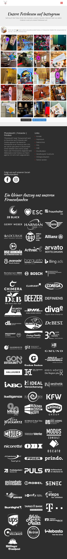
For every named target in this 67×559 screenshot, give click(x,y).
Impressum (40, 139)
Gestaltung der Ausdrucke (45, 154)
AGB (37, 148)
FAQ (37, 145)
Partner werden (41, 160)
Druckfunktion (41, 151)
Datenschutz (40, 142)
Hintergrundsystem (42, 157)
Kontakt (38, 136)
